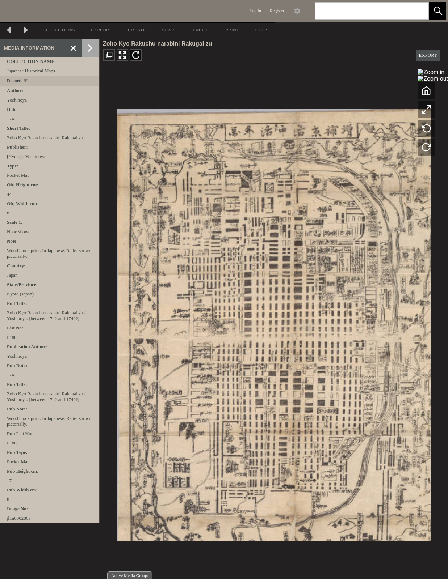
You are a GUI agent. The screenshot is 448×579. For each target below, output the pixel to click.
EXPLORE (101, 30)
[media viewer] (274, 323)
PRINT (232, 30)
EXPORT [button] (428, 55)
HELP (261, 30)
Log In (255, 10)
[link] (417, 10)
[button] (437, 11)
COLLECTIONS (59, 30)
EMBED (201, 30)
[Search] (363, 11)
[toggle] (26, 81)
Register (277, 10)
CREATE (137, 30)
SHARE (169, 30)
